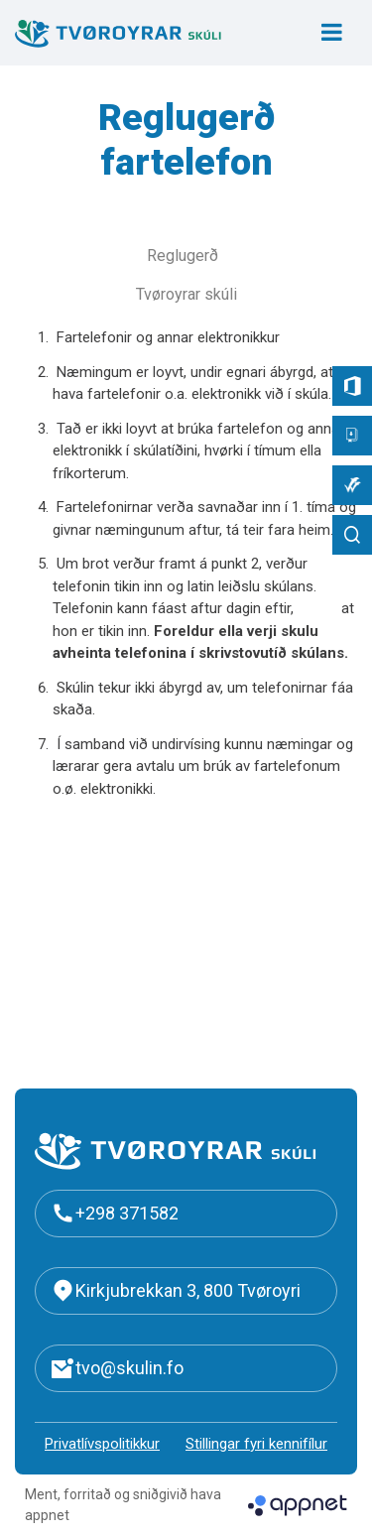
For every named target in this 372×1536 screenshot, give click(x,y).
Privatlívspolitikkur (102, 1444)
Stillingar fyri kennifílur (256, 1444)
